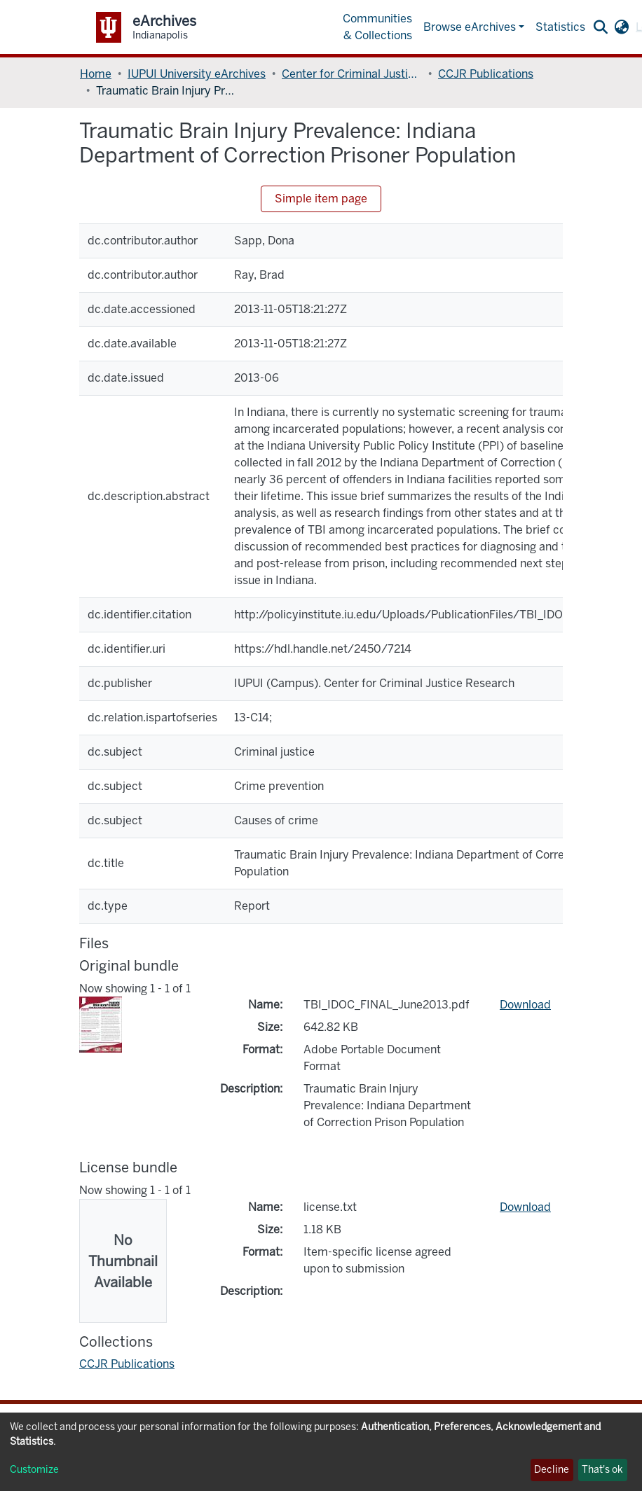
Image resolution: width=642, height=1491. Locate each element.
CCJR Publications (485, 74)
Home (95, 74)
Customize (34, 1470)
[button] (621, 27)
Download (525, 1004)
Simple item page (321, 198)
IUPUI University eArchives (197, 74)
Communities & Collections (377, 27)
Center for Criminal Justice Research (352, 74)
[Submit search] (600, 27)
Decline (551, 1470)
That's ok (602, 1470)
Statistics (560, 27)
